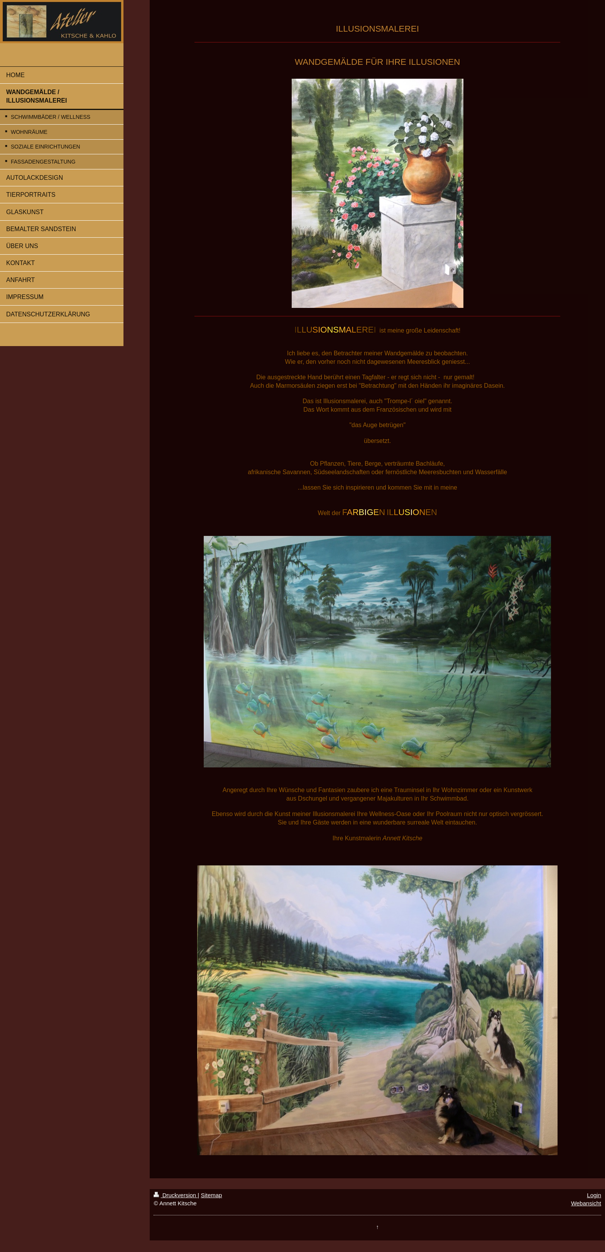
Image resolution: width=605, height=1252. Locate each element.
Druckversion (176, 1195)
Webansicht (586, 1203)
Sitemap (211, 1195)
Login (594, 1195)
